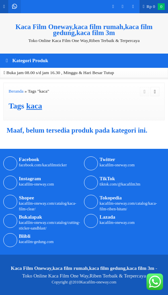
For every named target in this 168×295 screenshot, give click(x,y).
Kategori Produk (27, 60)
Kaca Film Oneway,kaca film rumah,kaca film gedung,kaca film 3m (84, 30)
